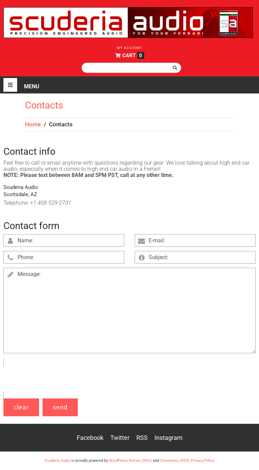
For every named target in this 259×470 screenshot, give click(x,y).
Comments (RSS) (175, 460)
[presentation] (55, 378)
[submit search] (175, 68)
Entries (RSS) (140, 460)
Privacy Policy (202, 460)
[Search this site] (131, 68)
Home (33, 124)
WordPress (118, 460)
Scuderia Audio (57, 460)
